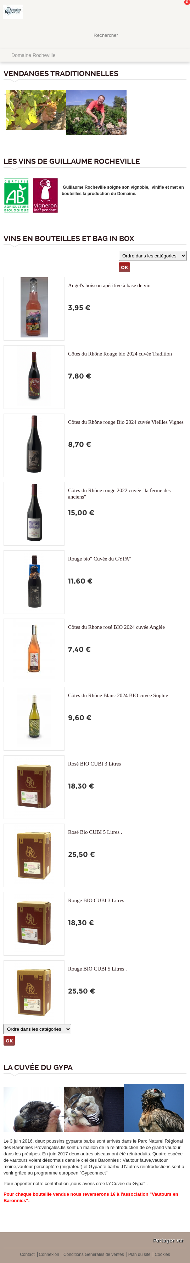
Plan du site (139, 1255)
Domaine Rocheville (33, 55)
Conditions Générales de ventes (93, 1255)
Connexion (49, 1255)
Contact (27, 1255)
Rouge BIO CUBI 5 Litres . (97, 969)
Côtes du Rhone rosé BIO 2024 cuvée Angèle (116, 627)
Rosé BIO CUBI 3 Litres (94, 764)
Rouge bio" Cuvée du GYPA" (99, 559)
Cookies (162, 1255)
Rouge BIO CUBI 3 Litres (96, 900)
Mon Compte (158, 12)
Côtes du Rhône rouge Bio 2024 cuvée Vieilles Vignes (126, 422)
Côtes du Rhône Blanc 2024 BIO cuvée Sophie (118, 695)
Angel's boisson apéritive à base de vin (109, 285)
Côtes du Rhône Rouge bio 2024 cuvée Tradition (120, 354)
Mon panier (179, 12)
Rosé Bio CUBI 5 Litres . (95, 832)
